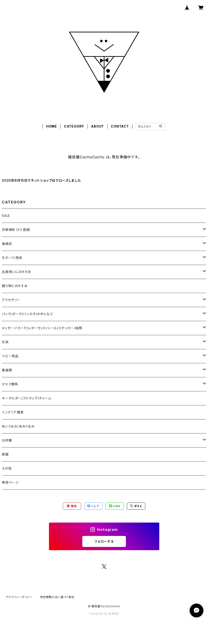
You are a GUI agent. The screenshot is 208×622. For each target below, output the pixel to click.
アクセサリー (11, 300)
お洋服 (7, 440)
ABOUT (97, 126)
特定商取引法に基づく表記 (57, 597)
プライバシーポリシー (19, 597)
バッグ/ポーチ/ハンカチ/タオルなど (27, 314)
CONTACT (120, 126)
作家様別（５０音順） (16, 230)
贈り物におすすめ (15, 286)
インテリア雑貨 (13, 412)
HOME (51, 126)
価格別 (7, 244)
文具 (5, 342)
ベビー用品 (10, 356)
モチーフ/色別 (12, 258)
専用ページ (10, 482)
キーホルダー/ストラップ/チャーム (26, 398)
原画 (5, 454)
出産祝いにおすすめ (16, 272)
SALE (6, 216)
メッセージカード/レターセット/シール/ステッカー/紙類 (42, 328)
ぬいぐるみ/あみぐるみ (18, 426)
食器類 (7, 370)
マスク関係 (10, 384)
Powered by (104, 613)
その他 (6, 468)
